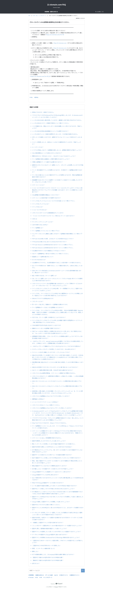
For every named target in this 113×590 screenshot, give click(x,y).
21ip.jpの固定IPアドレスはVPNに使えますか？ (45, 475)
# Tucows (31, 577)
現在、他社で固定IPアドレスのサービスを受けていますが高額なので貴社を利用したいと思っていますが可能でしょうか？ (57, 462)
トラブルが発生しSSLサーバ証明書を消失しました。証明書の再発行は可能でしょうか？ (57, 150)
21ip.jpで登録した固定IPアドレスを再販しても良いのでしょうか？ (51, 502)
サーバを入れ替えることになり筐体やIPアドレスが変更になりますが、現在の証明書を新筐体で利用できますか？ (57, 176)
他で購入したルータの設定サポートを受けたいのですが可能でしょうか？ (53, 469)
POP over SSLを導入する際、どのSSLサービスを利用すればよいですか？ (53, 239)
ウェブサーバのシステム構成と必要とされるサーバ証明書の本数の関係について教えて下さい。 (57, 235)
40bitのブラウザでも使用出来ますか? (43, 298)
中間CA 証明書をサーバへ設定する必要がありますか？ (47, 162)
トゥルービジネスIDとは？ (39, 210)
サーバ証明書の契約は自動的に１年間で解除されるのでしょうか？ (51, 159)
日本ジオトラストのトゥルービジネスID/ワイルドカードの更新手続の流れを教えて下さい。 (56, 382)
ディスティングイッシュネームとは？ (42, 222)
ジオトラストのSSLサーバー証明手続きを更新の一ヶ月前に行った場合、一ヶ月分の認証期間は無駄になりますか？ (57, 377)
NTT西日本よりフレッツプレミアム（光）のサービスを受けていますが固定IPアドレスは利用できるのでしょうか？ (57, 451)
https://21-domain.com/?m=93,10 (40, 76)
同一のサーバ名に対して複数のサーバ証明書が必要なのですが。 (50, 304)
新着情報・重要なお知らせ (37, 11)
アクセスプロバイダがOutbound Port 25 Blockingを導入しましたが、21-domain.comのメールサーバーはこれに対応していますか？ (57, 116)
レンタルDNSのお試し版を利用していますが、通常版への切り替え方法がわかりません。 (57, 120)
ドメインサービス (59, 11)
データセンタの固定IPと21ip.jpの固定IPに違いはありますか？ (49, 534)
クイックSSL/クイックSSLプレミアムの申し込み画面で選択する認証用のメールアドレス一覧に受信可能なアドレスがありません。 (57, 321)
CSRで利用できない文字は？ (40, 225)
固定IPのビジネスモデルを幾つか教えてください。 (46, 505)
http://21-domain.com (60, 43)
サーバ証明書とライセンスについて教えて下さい (46, 231)
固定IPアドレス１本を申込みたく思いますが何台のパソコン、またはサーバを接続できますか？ (57, 509)
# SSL (31, 97)
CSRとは (34, 219)
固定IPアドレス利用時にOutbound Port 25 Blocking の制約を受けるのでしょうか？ (56, 537)
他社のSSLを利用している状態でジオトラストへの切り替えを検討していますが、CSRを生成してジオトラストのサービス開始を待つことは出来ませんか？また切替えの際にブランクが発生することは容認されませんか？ (57, 357)
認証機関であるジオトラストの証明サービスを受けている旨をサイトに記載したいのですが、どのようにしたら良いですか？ (57, 181)
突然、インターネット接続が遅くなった (43, 548)
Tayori (56, 586)
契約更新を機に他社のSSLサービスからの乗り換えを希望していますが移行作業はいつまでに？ (57, 363)
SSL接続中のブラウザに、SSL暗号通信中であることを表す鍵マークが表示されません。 (57, 262)
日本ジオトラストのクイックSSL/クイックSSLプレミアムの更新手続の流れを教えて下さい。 (57, 387)
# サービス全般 (49, 575)
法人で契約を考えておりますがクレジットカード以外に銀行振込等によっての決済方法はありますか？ (57, 479)
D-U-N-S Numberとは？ (39, 260)
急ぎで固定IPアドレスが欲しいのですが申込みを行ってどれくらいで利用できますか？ (56, 458)
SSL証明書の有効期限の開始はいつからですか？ (46, 195)
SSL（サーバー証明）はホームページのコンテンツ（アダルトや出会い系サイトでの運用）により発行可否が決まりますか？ (57, 279)
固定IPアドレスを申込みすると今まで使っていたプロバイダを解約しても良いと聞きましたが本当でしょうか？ (57, 498)
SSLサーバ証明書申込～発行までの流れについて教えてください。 (50, 254)
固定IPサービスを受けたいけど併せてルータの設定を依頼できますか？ (52, 455)
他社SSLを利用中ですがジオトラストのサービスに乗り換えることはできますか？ (55, 367)
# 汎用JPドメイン (63, 575)
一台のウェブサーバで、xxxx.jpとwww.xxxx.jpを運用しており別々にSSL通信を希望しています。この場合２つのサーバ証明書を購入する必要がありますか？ (57, 342)
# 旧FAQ (36, 97)
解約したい (35, 551)
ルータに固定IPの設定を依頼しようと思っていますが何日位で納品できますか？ (54, 486)
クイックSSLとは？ (37, 207)
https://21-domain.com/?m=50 (55, 35)
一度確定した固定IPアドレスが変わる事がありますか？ (47, 522)
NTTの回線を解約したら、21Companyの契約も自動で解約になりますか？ (53, 554)
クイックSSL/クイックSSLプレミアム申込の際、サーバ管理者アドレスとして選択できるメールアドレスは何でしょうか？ (57, 289)
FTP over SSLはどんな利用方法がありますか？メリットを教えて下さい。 (53, 245)
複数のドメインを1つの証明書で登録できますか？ (46, 328)
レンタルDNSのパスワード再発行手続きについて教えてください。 (51, 123)
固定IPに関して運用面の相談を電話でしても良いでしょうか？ (49, 528)
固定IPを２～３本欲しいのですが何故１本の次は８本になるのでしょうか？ (53, 489)
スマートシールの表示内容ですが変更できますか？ (46, 198)
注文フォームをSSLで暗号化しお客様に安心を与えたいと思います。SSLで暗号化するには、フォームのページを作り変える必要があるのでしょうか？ (57, 332)
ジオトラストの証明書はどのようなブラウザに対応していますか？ (51, 396)
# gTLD (56, 575)
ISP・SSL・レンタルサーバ (73, 11)
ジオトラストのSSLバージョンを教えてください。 (46, 405)
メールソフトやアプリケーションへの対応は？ (45, 402)
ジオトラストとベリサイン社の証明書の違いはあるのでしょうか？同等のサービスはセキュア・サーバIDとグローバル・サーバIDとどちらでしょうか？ (57, 284)
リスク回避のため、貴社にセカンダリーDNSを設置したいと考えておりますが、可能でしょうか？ (57, 127)
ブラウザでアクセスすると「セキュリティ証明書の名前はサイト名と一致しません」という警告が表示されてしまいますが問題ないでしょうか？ (57, 419)
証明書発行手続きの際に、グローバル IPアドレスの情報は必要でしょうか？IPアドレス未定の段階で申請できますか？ (57, 337)
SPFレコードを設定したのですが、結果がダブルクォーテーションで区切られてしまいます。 (57, 138)
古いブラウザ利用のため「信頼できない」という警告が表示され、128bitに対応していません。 (57, 267)
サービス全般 (49, 11)
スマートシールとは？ (38, 185)
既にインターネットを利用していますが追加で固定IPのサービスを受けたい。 (54, 444)
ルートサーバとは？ (37, 147)
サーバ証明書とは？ (37, 228)
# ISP (40, 577)
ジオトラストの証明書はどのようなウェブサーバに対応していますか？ (53, 408)
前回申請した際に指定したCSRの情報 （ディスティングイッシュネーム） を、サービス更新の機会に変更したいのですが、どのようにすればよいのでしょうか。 (57, 392)
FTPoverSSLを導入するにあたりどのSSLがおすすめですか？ (49, 242)
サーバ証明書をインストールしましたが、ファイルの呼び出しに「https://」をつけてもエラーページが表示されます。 (57, 427)
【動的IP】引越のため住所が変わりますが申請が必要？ (47, 560)
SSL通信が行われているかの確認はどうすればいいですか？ (49, 251)
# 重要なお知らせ (39, 575)
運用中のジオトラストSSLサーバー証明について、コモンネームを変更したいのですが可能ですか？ (57, 166)
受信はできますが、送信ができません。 (43, 112)
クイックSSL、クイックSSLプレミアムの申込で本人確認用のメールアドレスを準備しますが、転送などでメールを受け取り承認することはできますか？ (57, 294)
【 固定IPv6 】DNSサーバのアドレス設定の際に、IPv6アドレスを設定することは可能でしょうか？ (57, 541)
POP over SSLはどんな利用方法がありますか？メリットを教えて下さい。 (53, 248)
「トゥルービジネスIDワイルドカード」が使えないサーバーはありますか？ (53, 216)
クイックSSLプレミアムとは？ (40, 204)
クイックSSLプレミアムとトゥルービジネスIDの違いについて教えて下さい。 (54, 201)
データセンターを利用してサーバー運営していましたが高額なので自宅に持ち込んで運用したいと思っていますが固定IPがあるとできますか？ (57, 513)
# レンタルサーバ (47, 577)
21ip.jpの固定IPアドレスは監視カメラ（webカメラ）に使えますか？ (51, 472)
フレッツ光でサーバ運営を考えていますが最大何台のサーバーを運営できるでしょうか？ (57, 525)
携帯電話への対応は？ (38, 399)
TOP (29, 15)
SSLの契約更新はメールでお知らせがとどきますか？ (47, 153)
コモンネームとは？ (37, 301)
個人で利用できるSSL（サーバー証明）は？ (44, 275)
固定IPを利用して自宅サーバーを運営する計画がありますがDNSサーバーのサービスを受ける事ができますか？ (57, 518)
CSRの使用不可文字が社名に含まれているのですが (46, 325)
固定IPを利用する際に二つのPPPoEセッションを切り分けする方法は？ (52, 447)
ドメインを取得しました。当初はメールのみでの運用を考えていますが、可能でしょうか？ (56, 143)
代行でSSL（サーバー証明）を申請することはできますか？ (49, 317)
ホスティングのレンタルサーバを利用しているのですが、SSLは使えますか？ (54, 349)
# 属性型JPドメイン (74, 575)
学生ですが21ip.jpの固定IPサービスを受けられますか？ (48, 483)
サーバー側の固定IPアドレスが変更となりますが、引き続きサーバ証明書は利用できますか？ (57, 171)
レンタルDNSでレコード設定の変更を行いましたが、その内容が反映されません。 (55, 134)
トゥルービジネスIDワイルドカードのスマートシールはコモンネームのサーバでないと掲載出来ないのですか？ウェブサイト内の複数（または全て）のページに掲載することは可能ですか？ (57, 190)
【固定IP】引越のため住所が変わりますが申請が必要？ (47, 557)
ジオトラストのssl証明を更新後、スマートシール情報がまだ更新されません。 (54, 373)
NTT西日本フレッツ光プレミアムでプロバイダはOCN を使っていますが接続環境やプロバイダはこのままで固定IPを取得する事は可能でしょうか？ (57, 493)
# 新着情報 (31, 575)
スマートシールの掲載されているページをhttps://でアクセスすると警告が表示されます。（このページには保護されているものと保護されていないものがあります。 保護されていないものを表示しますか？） (57, 433)
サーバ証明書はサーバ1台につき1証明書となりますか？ (48, 307)
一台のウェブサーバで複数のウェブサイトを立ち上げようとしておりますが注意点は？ (56, 346)
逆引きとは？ (36, 563)
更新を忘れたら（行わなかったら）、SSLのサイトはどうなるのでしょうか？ (54, 156)
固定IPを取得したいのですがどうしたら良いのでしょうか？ (49, 441)
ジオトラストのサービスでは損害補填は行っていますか (47, 213)
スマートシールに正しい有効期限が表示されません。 (47, 438)
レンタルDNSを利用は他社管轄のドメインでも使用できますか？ (50, 131)
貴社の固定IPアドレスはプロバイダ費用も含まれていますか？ (49, 466)
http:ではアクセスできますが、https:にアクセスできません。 (50, 423)
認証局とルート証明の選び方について (42, 257)
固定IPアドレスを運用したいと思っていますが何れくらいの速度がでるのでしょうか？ (56, 531)
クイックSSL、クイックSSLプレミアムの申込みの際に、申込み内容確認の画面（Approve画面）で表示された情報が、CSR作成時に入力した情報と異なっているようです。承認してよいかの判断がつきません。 (57, 312)
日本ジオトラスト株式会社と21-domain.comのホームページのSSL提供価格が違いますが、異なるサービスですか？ (56, 272)
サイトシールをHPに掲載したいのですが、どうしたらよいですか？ (51, 352)
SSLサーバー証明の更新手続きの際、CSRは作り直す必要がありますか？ (53, 370)
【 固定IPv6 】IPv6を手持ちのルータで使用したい (46, 545)
